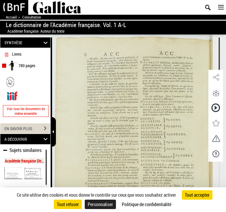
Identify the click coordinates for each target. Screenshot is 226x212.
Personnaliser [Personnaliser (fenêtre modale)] (100, 204)
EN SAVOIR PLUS (27, 128)
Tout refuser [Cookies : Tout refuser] (68, 204)
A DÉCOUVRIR (26, 139)
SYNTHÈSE (26, 42)
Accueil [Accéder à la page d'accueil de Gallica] (11, 17)
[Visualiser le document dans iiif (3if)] (12, 95)
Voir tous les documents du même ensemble (26, 111)
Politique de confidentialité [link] (146, 204)
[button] (215, 77)
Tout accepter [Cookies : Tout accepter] (197, 195)
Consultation (31, 17)
